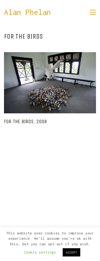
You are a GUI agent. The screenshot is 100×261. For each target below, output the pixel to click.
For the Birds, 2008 (25, 122)
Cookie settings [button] (40, 252)
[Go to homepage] (27, 12)
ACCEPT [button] (71, 252)
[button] (93, 12)
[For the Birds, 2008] (50, 82)
